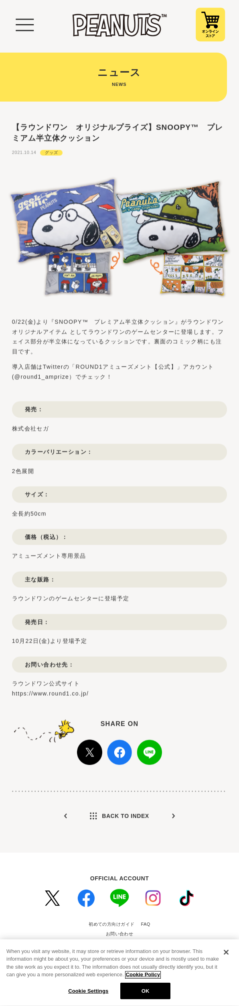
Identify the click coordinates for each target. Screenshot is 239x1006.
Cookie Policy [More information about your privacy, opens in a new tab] (143, 978)
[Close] (226, 955)
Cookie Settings (88, 995)
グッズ (51, 161)
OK (146, 995)
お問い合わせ (120, 933)
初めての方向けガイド (111, 924)
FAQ (145, 924)
